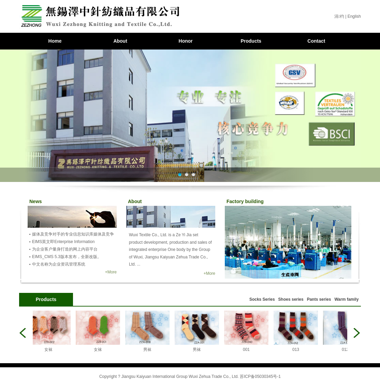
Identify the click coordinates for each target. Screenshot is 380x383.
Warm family (346, 299)
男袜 (149, 349)
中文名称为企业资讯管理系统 (58, 264)
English (354, 16)
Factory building (245, 201)
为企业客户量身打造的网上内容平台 (65, 249)
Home (55, 41)
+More (111, 272)
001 (247, 349)
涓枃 (339, 16)
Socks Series (262, 299)
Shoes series (291, 299)
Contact (316, 41)
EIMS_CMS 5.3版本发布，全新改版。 (66, 256)
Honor (186, 41)
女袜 (50, 349)
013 (297, 349)
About (120, 41)
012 (346, 349)
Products (250, 41)
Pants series (319, 299)
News (35, 201)
